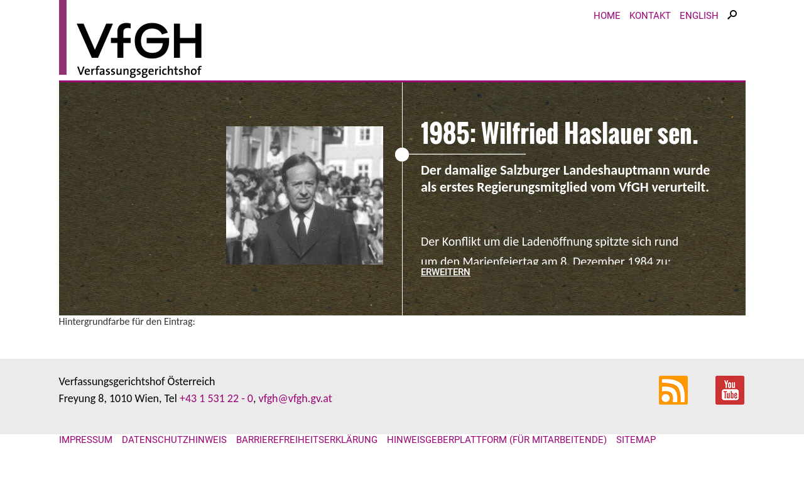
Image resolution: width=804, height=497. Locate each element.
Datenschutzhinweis (174, 439)
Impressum (85, 439)
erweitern (445, 272)
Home (607, 15)
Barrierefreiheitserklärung (307, 439)
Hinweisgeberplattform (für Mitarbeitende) (497, 439)
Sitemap (636, 439)
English (699, 15)
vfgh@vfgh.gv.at (295, 398)
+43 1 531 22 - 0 (216, 398)
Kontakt (650, 15)
